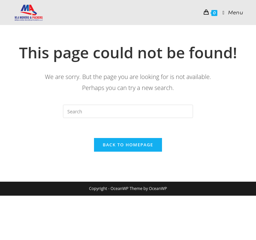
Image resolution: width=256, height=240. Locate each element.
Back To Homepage (128, 145)
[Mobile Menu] (230, 12)
